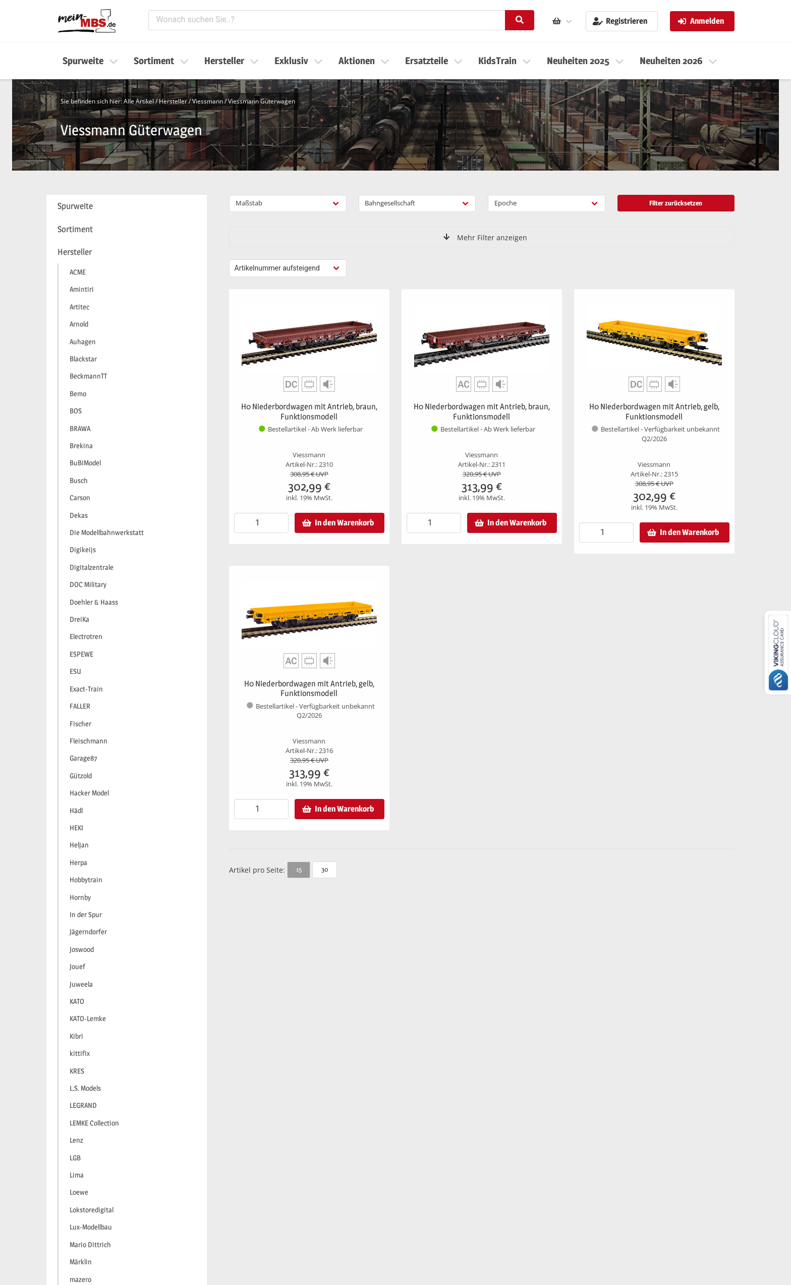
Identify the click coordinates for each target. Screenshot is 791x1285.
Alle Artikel (139, 101)
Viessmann (207, 101)
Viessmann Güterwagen (261, 101)
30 (324, 869)
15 (299, 869)
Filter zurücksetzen (675, 203)
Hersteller (173, 101)
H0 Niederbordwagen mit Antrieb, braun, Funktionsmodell (309, 411)
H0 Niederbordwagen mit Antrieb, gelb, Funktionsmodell (654, 411)
